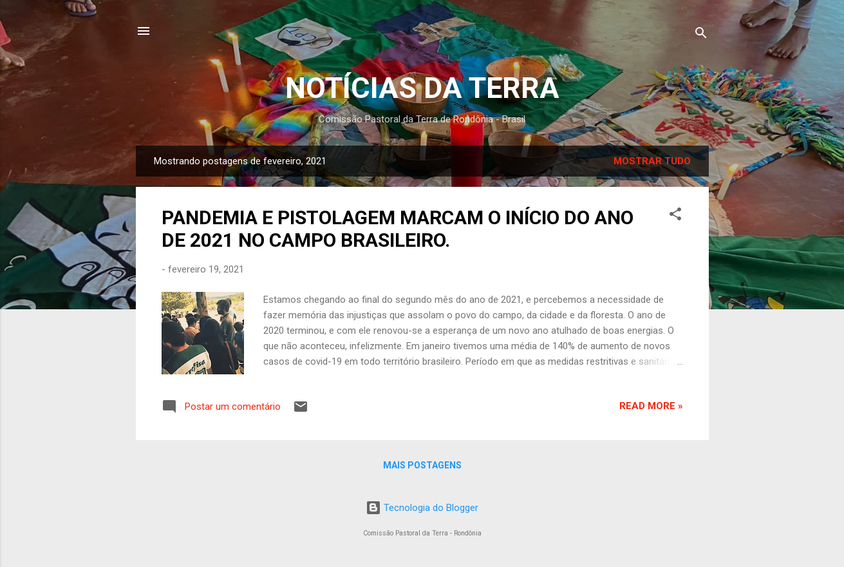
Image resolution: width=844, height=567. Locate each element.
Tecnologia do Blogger (422, 508)
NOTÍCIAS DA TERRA (422, 88)
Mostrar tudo (652, 161)
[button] (675, 216)
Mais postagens (422, 465)
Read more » (651, 406)
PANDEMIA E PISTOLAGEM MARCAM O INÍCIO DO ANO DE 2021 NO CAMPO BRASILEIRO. (397, 228)
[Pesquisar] (701, 35)
